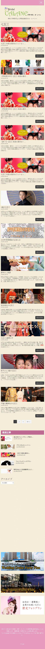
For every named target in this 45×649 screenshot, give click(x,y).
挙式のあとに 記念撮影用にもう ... (23, 469)
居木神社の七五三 (7, 305)
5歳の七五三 (5, 207)
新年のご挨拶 (6, 272)
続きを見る (40, 56)
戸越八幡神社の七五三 (9, 403)
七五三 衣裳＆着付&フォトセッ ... (13, 44)
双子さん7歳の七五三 (9, 371)
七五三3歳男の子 (7, 338)
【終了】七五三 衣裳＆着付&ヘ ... (13, 142)
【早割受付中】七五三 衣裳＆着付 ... (14, 76)
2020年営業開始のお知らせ (11, 240)
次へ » (28, 421)
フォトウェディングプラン (23, 461)
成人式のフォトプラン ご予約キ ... (23, 437)
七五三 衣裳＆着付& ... (23, 453)
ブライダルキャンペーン (23, 445)
